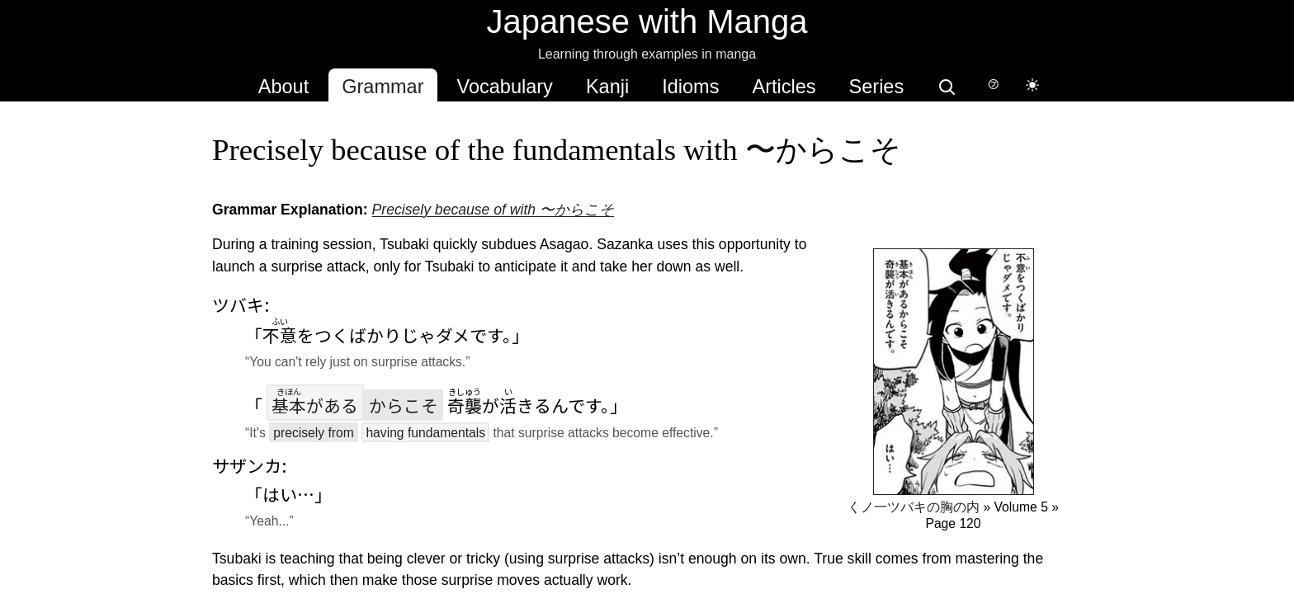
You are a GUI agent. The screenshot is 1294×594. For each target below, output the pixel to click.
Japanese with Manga (646, 21)
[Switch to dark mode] (1032, 84)
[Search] (946, 84)
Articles (783, 86)
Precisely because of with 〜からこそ (492, 209)
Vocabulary (505, 86)
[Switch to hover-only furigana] (992, 84)
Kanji (607, 86)
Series (876, 86)
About (283, 86)
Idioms (690, 86)
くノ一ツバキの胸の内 (914, 507)
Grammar (382, 86)
